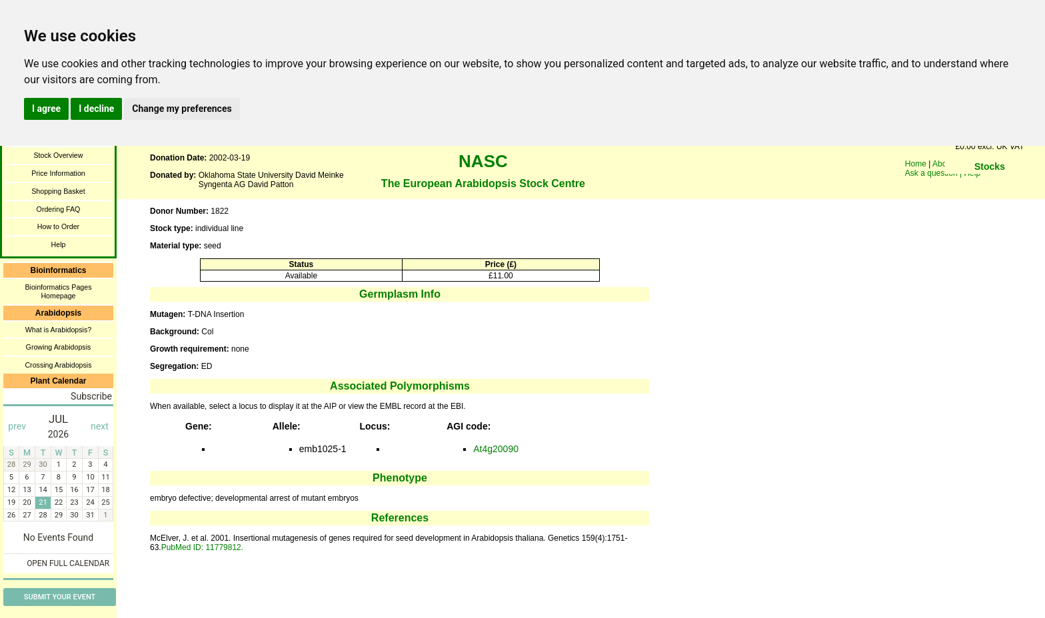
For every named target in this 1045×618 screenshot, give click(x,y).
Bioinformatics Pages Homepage (58, 291)
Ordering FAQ (59, 209)
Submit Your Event (59, 597)
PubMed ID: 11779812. (202, 547)
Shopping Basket (58, 191)
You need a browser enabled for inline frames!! (990, 186)
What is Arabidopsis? (58, 330)
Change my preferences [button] (181, 108)
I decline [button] (96, 108)
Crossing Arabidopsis (58, 365)
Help (58, 244)
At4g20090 (496, 449)
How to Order (58, 226)
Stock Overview (58, 155)
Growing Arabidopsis (58, 347)
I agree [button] (46, 108)
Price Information (58, 173)
